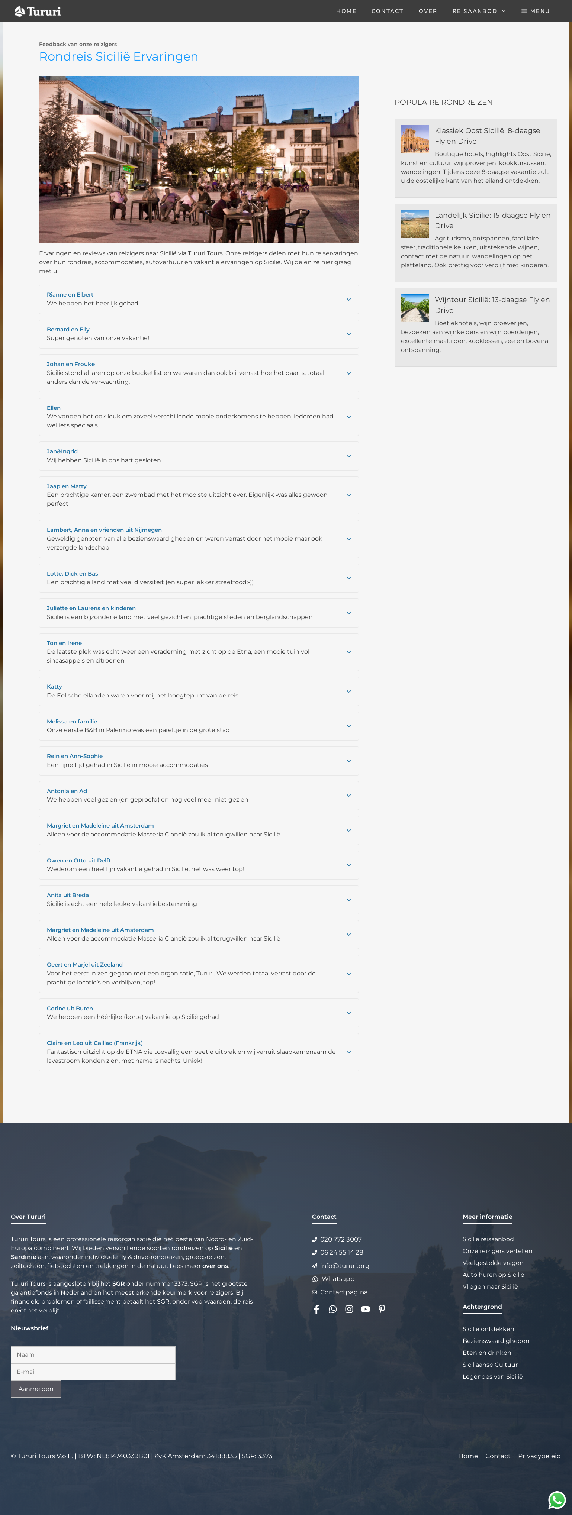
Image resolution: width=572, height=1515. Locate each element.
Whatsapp (338, 1278)
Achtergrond (482, 1306)
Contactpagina (344, 1292)
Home (346, 11)
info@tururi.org (345, 1265)
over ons (215, 1265)
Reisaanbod (483, 11)
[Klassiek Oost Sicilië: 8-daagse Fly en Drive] (415, 140)
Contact (388, 11)
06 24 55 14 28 (341, 1252)
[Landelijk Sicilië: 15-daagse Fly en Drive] (415, 225)
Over (428, 11)
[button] (535, 11)
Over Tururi (28, 1216)
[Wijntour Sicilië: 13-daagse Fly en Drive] (415, 309)
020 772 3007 (341, 1239)
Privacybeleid (539, 1456)
